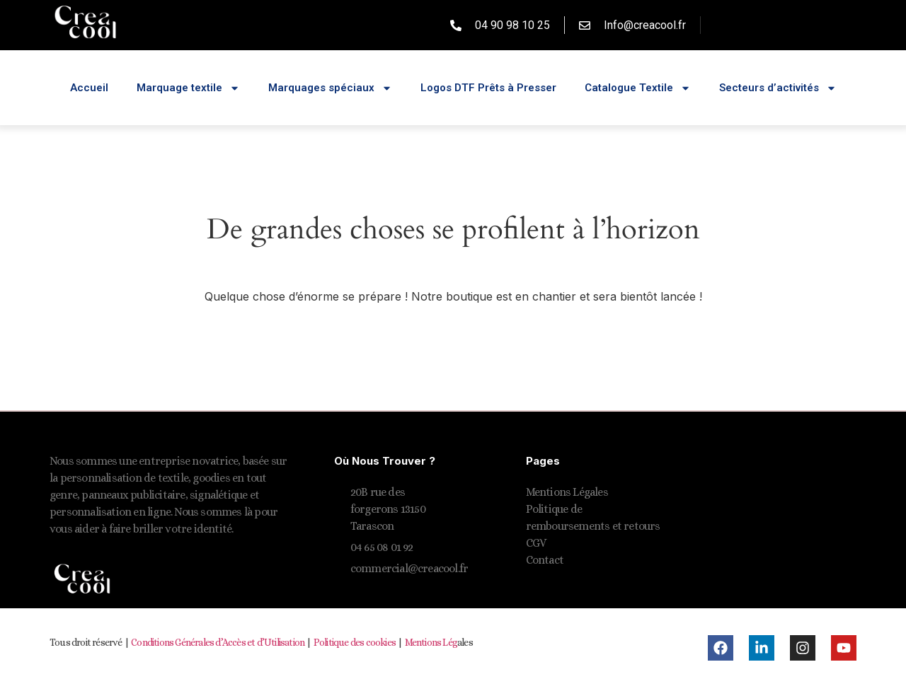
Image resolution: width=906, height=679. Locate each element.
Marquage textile (188, 88)
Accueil (89, 87)
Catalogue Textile (638, 88)
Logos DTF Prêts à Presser (488, 87)
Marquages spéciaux (330, 88)
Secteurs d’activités (778, 88)
